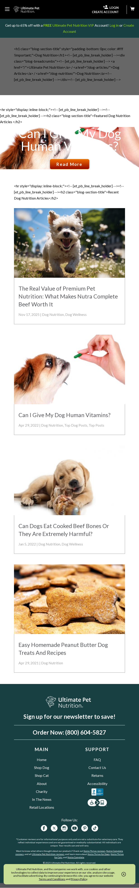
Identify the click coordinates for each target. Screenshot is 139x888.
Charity (41, 791)
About (42, 783)
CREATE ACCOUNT (105, 12)
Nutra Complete (75, 857)
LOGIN (111, 7)
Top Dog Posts (75, 425)
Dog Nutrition (53, 314)
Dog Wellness (76, 314)
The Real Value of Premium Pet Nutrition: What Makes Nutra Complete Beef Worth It (68, 296)
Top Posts (96, 425)
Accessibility (97, 783)
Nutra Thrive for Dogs (99, 854)
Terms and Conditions (52, 879)
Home (41, 759)
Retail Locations (41, 807)
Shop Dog (41, 767)
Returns (97, 775)
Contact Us (97, 767)
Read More (69, 164)
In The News (41, 799)
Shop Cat (42, 775)
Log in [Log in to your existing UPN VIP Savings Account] (114, 25)
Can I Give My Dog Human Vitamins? (69, 139)
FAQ (97, 759)
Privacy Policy (79, 879)
